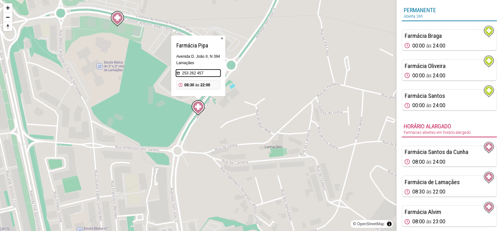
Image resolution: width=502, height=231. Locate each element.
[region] (198, 115)
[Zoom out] (7, 17)
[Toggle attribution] (389, 224)
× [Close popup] (222, 38)
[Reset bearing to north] (7, 26)
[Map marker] (117, 19)
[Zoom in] (7, 8)
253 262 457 (193, 73)
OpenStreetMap (370, 224)
